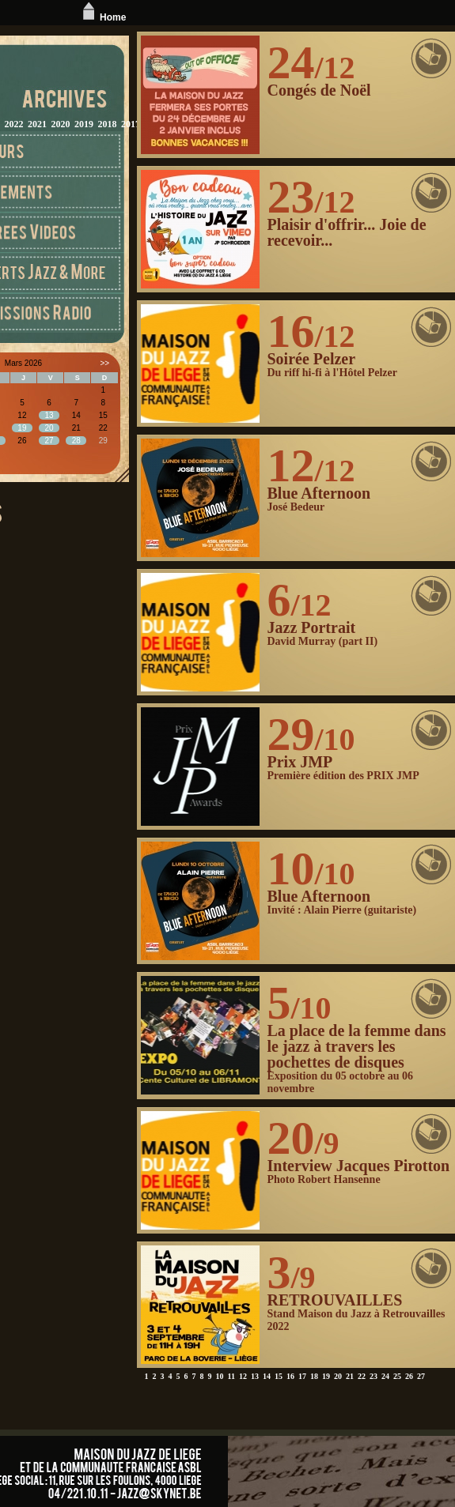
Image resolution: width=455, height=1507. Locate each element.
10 (220, 1376)
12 (243, 1376)
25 (397, 1376)
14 (267, 1376)
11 (231, 1376)
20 (338, 1376)
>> (104, 363)
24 (385, 1376)
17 (302, 1376)
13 (255, 1376)
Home (102, 17)
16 (290, 1376)
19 (326, 1376)
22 (362, 1376)
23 (373, 1376)
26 (409, 1376)
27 (421, 1376)
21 (350, 1376)
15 (278, 1376)
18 (314, 1376)
